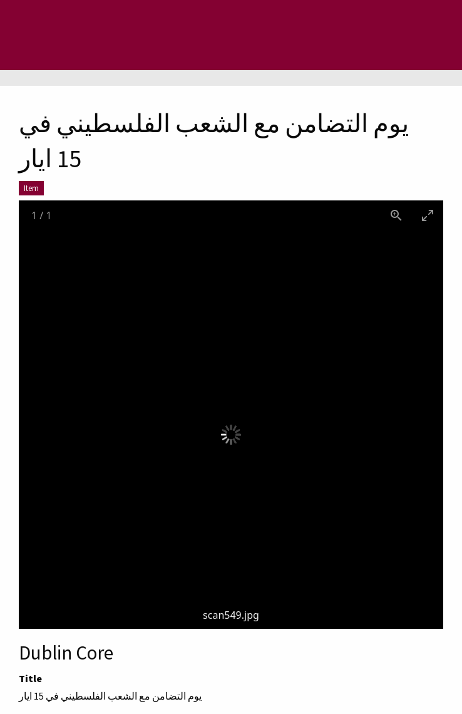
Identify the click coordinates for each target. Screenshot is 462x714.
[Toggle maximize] (427, 215)
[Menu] (59, 35)
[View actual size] (396, 215)
